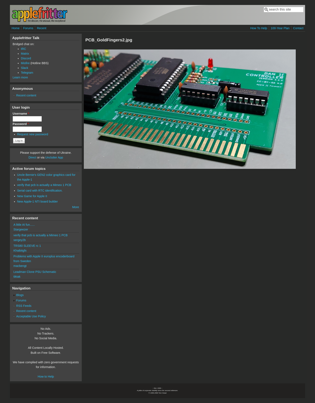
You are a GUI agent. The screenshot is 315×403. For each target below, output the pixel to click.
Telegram (27, 72)
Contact (298, 28)
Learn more (20, 77)
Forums (28, 28)
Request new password (32, 134)
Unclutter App (54, 157)
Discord (26, 58)
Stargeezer (20, 229)
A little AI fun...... (24, 224)
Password (21, 124)
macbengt (19, 265)
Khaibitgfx (19, 250)
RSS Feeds (23, 305)
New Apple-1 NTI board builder (37, 201)
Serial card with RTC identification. (40, 190)
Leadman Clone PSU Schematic (34, 271)
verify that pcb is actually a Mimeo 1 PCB (44, 185)
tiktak (16, 276)
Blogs (20, 295)
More (75, 207)
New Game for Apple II (32, 196)
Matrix (25, 53)
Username (21, 113)
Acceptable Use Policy (31, 316)
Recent (41, 28)
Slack (24, 68)
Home (15, 28)
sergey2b (19, 240)
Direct (32, 157)
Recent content (26, 95)
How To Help (258, 28)
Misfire (25, 63)
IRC (23, 48)
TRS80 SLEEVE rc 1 (27, 245)
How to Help (46, 376)
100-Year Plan (280, 28)
